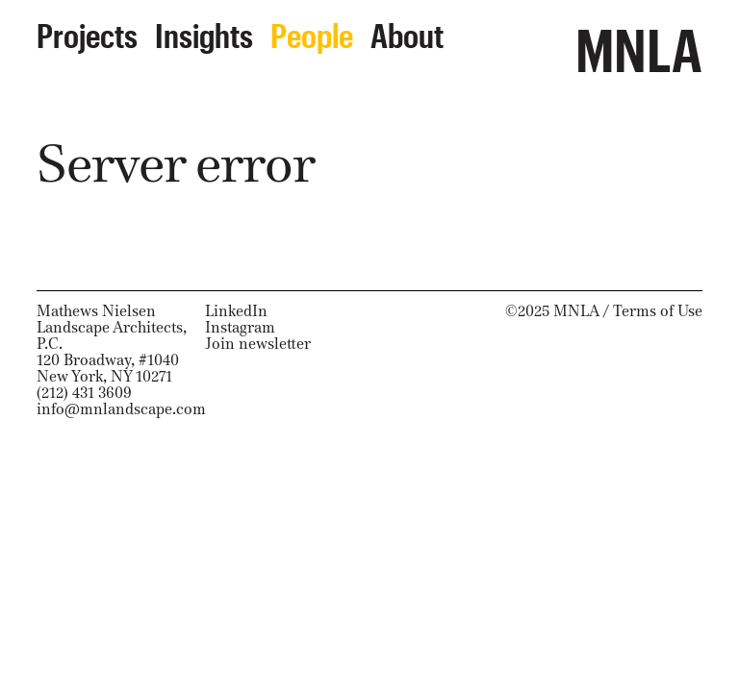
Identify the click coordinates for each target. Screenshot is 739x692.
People (311, 30)
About (407, 30)
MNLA (638, 40)
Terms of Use (657, 311)
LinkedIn (236, 311)
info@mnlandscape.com (121, 409)
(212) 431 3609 (84, 392)
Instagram (240, 327)
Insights (204, 30)
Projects (87, 30)
